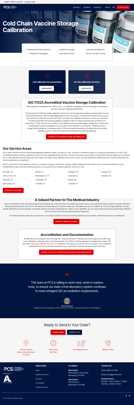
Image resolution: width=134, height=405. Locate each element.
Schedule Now (123, 7)
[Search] (113, 8)
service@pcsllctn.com (80, 350)
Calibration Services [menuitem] (42, 374)
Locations (97, 7)
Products (87, 7)
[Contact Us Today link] (13, 190)
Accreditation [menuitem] (40, 383)
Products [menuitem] (39, 378)
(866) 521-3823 (108, 350)
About (108, 7)
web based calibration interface (46, 244)
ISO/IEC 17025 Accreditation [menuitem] (14, 2)
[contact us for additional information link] (66, 136)
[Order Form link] (58, 332)
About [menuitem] (38, 370)
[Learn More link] (46, 88)
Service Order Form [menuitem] (42, 387)
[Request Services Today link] (66, 221)
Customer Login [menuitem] (30, 2)
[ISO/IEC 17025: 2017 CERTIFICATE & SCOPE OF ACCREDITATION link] (66, 252)
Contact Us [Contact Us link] (74, 332)
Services (77, 7)
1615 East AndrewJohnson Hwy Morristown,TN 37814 (26, 352)
